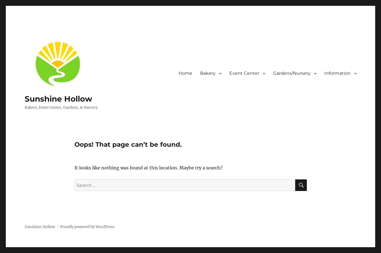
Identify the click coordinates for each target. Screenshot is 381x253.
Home (185, 73)
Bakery (208, 73)
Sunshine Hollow (58, 99)
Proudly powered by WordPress (87, 226)
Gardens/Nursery (291, 73)
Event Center (244, 73)
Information (337, 73)
